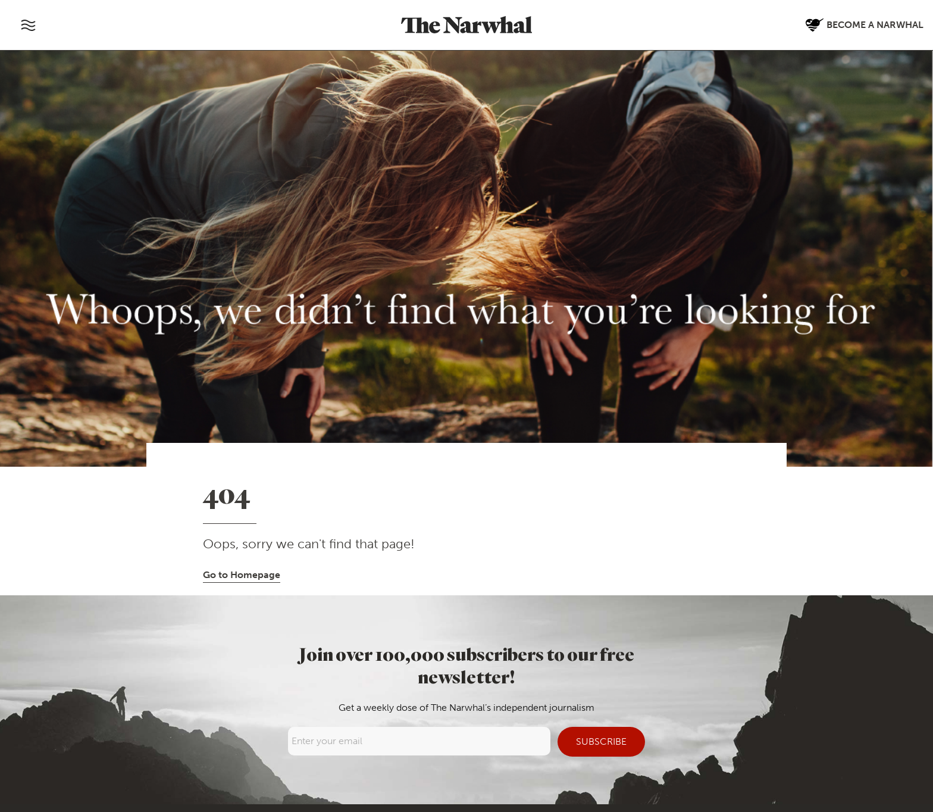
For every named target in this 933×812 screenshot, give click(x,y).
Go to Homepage (241, 574)
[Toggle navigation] (27, 25)
